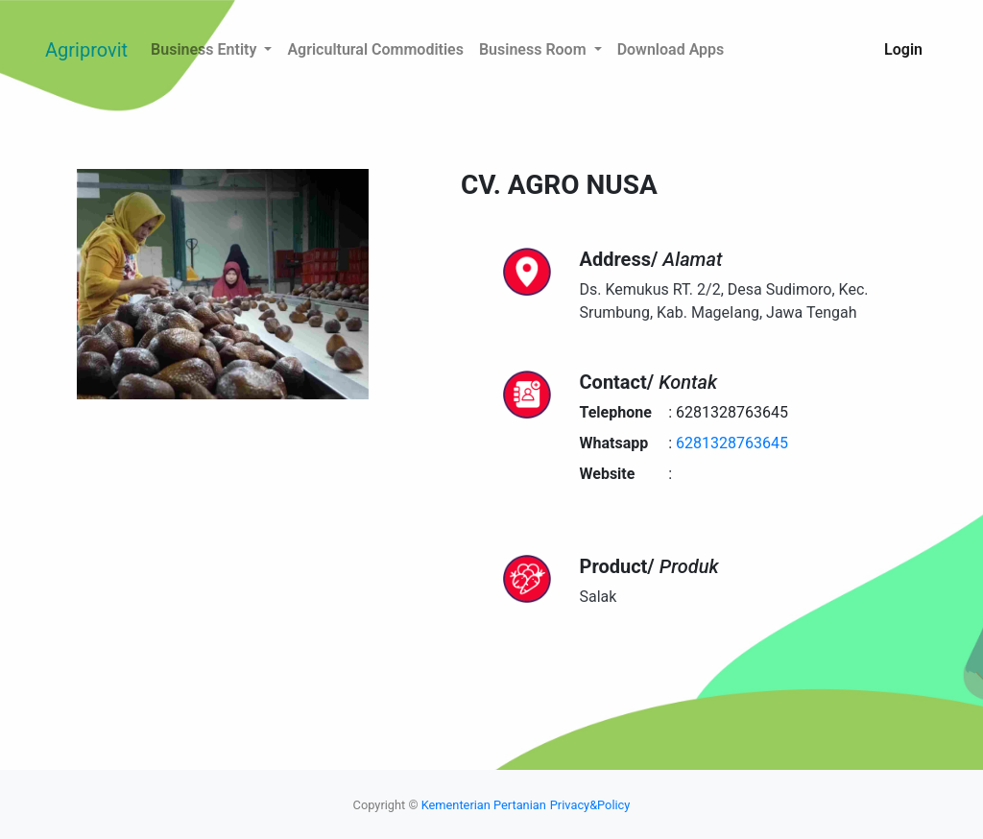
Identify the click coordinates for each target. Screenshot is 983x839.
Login (903, 49)
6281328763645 (732, 443)
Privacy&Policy (590, 805)
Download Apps (671, 49)
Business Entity (205, 49)
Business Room (534, 49)
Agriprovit (86, 49)
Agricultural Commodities (375, 49)
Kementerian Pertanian (483, 805)
